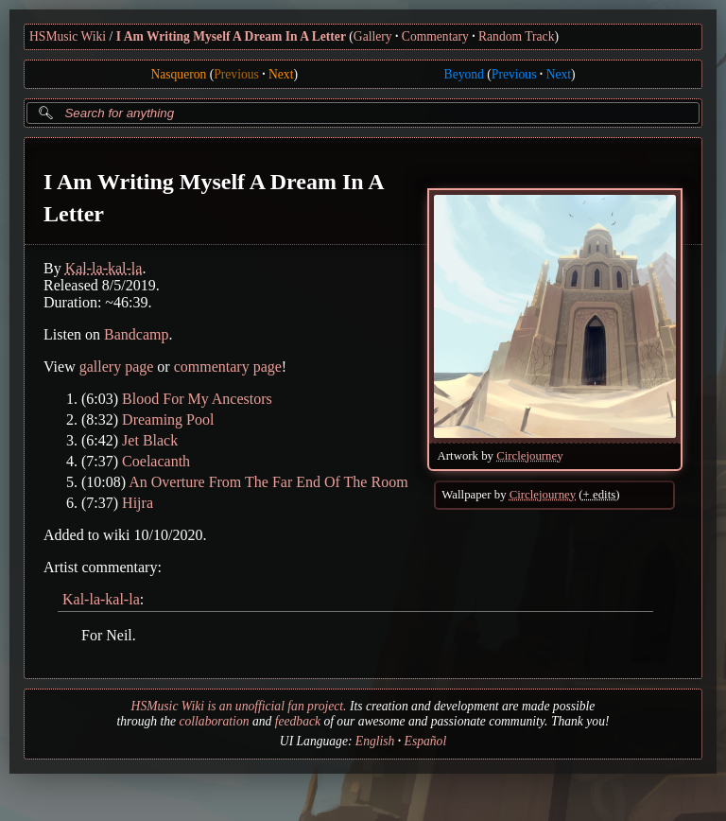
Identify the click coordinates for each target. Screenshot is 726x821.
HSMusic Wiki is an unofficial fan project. (239, 706)
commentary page (228, 366)
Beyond (464, 74)
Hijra (137, 503)
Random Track (516, 36)
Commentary (435, 36)
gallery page (116, 366)
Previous (236, 74)
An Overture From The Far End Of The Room (268, 482)
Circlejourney (529, 456)
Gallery (373, 36)
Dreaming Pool (168, 419)
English (375, 741)
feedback (297, 721)
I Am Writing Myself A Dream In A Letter (231, 36)
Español (426, 741)
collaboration (214, 721)
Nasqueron (178, 74)
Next (280, 74)
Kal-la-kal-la (104, 268)
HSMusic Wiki (67, 36)
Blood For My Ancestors (197, 399)
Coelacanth (156, 461)
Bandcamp (136, 334)
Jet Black (150, 440)
